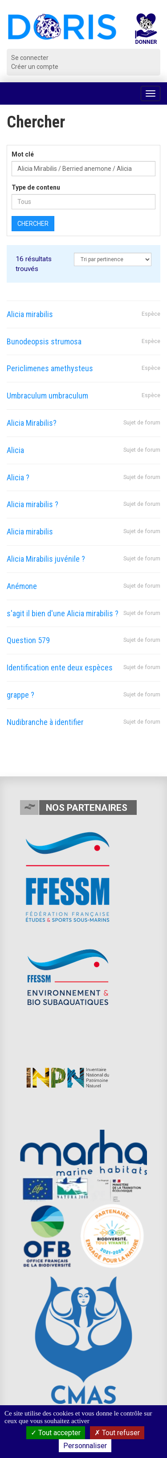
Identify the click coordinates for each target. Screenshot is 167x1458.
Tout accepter (56, 1432)
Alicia (15, 450)
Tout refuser (117, 1432)
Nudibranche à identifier (45, 722)
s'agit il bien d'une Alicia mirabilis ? (62, 613)
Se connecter (30, 57)
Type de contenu (36, 187)
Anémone (22, 586)
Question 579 (28, 640)
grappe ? (20, 694)
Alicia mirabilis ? (32, 504)
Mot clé (23, 154)
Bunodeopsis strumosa (44, 341)
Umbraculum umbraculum (47, 395)
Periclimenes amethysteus (50, 368)
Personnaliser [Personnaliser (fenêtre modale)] (85, 1445)
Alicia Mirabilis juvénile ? (46, 559)
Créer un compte (34, 66)
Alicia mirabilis (30, 314)
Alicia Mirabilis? (32, 423)
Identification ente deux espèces (60, 667)
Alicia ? (18, 477)
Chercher (33, 223)
